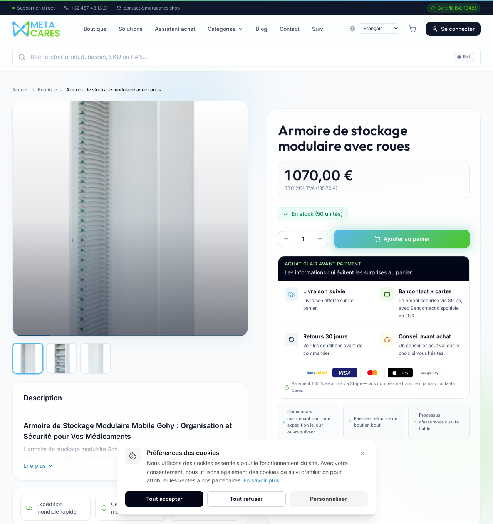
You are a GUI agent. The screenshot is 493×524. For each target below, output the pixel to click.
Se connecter (453, 28)
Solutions (131, 28)
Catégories (225, 28)
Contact (290, 28)
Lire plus (38, 465)
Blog (261, 28)
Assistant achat (175, 28)
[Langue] (379, 28)
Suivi (318, 28)
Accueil (20, 89)
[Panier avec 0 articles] (412, 28)
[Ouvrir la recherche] (239, 57)
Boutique (95, 28)
